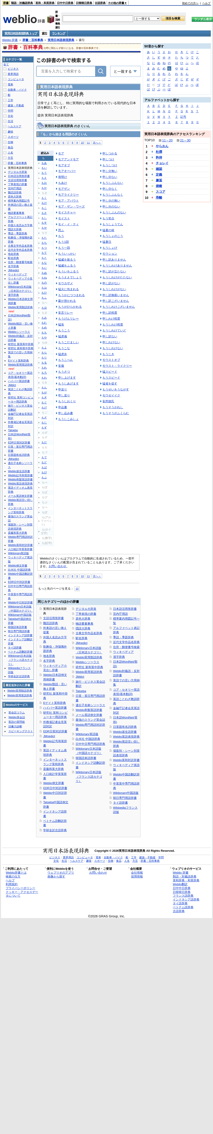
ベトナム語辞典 (183, 907)
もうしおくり (67, 401)
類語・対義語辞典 (22, 3)
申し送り (64, 395)
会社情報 (137, 872)
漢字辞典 (119, 657)
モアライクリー (68, 194)
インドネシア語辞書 (20, 635)
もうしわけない (112, 348)
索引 (44, 33)
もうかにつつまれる (71, 295)
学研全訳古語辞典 (55, 830)
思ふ (61, 230)
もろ (44, 372)
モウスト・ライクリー (117, 365)
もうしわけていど (114, 330)
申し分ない (109, 177)
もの (44, 282)
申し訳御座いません (115, 295)
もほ (44, 307)
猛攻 (61, 324)
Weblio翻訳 (180, 884)
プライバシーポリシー (20, 888)
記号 (183, 116)
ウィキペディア (123, 652)
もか (44, 188)
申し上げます (67, 377)
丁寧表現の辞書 (86, 614)
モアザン (64, 188)
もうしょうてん (112, 224)
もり (44, 357)
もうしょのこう (112, 236)
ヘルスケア (14, 126)
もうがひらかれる (70, 306)
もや (44, 337)
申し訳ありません (114, 259)
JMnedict (49, 736)
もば (44, 467)
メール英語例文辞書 (89, 715)
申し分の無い (111, 200)
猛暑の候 (108, 230)
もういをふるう (68, 271)
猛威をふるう (67, 265)
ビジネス (13, 68)
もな (44, 262)
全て (6, 64)
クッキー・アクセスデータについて (22, 894)
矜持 (159, 157)
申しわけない (111, 342)
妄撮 (61, 365)
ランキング (58, 33)
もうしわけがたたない (117, 277)
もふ (44, 297)
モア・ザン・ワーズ (71, 206)
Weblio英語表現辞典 (126, 736)
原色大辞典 (83, 618)
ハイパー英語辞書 (55, 707)
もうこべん (65, 360)
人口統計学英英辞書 (20, 549)
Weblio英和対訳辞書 (126, 760)
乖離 (159, 197)
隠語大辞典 (83, 628)
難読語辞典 (50, 623)
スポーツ (13, 137)
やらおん (162, 146)
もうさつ (64, 371)
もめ (44, 327)
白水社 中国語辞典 (88, 739)
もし (44, 218)
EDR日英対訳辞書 (55, 731)
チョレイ (162, 163)
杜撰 (159, 152)
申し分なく (109, 188)
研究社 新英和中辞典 (20, 344)
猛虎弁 (62, 354)
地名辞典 (49, 656)
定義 (159, 174)
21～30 (185, 140)
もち (44, 242)
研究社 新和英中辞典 (89, 667)
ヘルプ (206, 3)
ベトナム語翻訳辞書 (20, 651)
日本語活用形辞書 (125, 609)
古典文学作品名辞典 (89, 633)
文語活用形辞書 (53, 618)
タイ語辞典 (180, 903)
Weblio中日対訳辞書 (20, 602)
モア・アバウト (68, 200)
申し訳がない (111, 283)
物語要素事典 (84, 623)
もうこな (64, 348)
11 (88, 142)
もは (44, 287)
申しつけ (108, 159)
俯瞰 (159, 186)
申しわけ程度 (111, 318)
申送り (62, 389)
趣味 (10, 131)
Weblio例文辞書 (53, 783)
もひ (44, 292)
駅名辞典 (81, 638)
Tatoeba (81, 691)
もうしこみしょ (68, 419)
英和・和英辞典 (44, 3)
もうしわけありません (117, 265)
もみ (44, 317)
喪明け (62, 177)
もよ (44, 347)
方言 (10, 157)
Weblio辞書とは (16, 872)
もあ (44, 163)
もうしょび (109, 247)
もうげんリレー (68, 318)
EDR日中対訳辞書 (55, 788)
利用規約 (11, 884)
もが (44, 392)
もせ (44, 227)
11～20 (167, 140)
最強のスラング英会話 (90, 719)
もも (44, 332)
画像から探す (56, 876)
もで (44, 457)
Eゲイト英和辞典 (54, 703)
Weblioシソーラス (87, 662)
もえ (44, 178)
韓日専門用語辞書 (125, 798)
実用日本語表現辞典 (61, 40)
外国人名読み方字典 (20, 225)
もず (44, 427)
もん (44, 387)
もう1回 (63, 242)
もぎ (44, 397)
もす (44, 222)
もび (44, 472)
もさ (44, 213)
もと (44, 257)
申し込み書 (65, 413)
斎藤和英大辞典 (53, 769)
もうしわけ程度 (112, 324)
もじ (44, 422)
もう (44, 172)
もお (44, 183)
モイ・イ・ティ (68, 224)
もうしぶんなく (112, 194)
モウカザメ (65, 283)
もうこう (64, 330)
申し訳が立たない (114, 271)
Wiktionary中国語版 (126, 793)
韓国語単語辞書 (86, 758)
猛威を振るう (67, 259)
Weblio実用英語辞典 (89, 672)
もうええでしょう (70, 277)
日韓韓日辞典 (84, 3)
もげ (44, 407)
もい (44, 167)
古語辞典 (100, 3)
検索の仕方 (13, 876)
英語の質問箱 (16, 722)
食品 (10, 147)
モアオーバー (67, 171)
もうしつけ (109, 165)
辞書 (6, 3)
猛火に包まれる (68, 289)
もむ (44, 322)
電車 (10, 84)
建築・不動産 (16, 105)
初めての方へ (190, 3)
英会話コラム (16, 712)
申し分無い (109, 171)
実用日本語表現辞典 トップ (21, 33)
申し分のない (111, 206)
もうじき (108, 354)
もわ (44, 377)
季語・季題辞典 (123, 637)
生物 (10, 142)
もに (44, 267)
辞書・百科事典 (32, 40)
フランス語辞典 (183, 895)
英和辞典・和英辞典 (186, 880)
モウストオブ (111, 360)
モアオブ (64, 165)
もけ (44, 203)
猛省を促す (109, 383)
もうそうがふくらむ (115, 413)
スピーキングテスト (20, 731)
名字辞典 (49, 660)
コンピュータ (16, 79)
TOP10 (149, 140)
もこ (44, 208)
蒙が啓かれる (67, 301)
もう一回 (64, 247)
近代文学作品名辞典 (126, 642)
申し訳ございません (115, 301)
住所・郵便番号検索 (126, 647)
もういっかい (67, 253)
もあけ (62, 183)
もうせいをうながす (115, 389)
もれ (44, 367)
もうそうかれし (112, 407)
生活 (10, 121)
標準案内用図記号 (19, 200)
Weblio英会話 (16, 717)
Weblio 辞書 (10, 40)
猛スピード (109, 371)
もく (44, 198)
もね (44, 277)
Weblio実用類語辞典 (89, 657)
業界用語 (13, 74)
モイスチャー (67, 212)
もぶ (44, 477)
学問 (10, 110)
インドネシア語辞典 (186, 899)
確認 (159, 169)
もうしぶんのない (114, 212)
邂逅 (159, 180)
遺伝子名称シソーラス (90, 705)
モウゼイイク (111, 395)
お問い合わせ (57, 566)
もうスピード (111, 377)
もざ (44, 417)
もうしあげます (68, 383)
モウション (109, 253)
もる (44, 362)
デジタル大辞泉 (86, 609)
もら (44, 352)
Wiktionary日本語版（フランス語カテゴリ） (89, 776)
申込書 (62, 407)
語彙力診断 (15, 726)
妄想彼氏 (108, 401)
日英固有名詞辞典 (125, 727)
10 (82, 142)
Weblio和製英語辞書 (89, 710)
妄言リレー (65, 312)
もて (44, 252)
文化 (10, 116)
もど (44, 462)
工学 (10, 100)
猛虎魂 (62, 336)
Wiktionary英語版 (87, 734)
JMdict (80, 676)
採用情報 (137, 876)
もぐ (44, 402)
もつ (44, 247)
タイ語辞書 (120, 802)
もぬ (44, 273)
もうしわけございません (118, 306)
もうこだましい (68, 342)
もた (44, 237)
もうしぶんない (112, 183)
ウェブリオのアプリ (60, 872)
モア (61, 153)
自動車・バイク (17, 89)
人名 (10, 152)
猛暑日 (106, 242)
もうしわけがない (114, 289)
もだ (44, 442)
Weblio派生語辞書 (125, 732)
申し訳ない (109, 336)
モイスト (64, 218)
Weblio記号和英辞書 (20, 475)
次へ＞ (97, 142)
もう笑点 (108, 218)
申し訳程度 (109, 312)
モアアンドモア (68, 159)
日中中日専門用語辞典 (90, 744)
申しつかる (109, 153)
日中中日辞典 (65, 3)
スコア (160, 191)
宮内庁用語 (120, 614)
